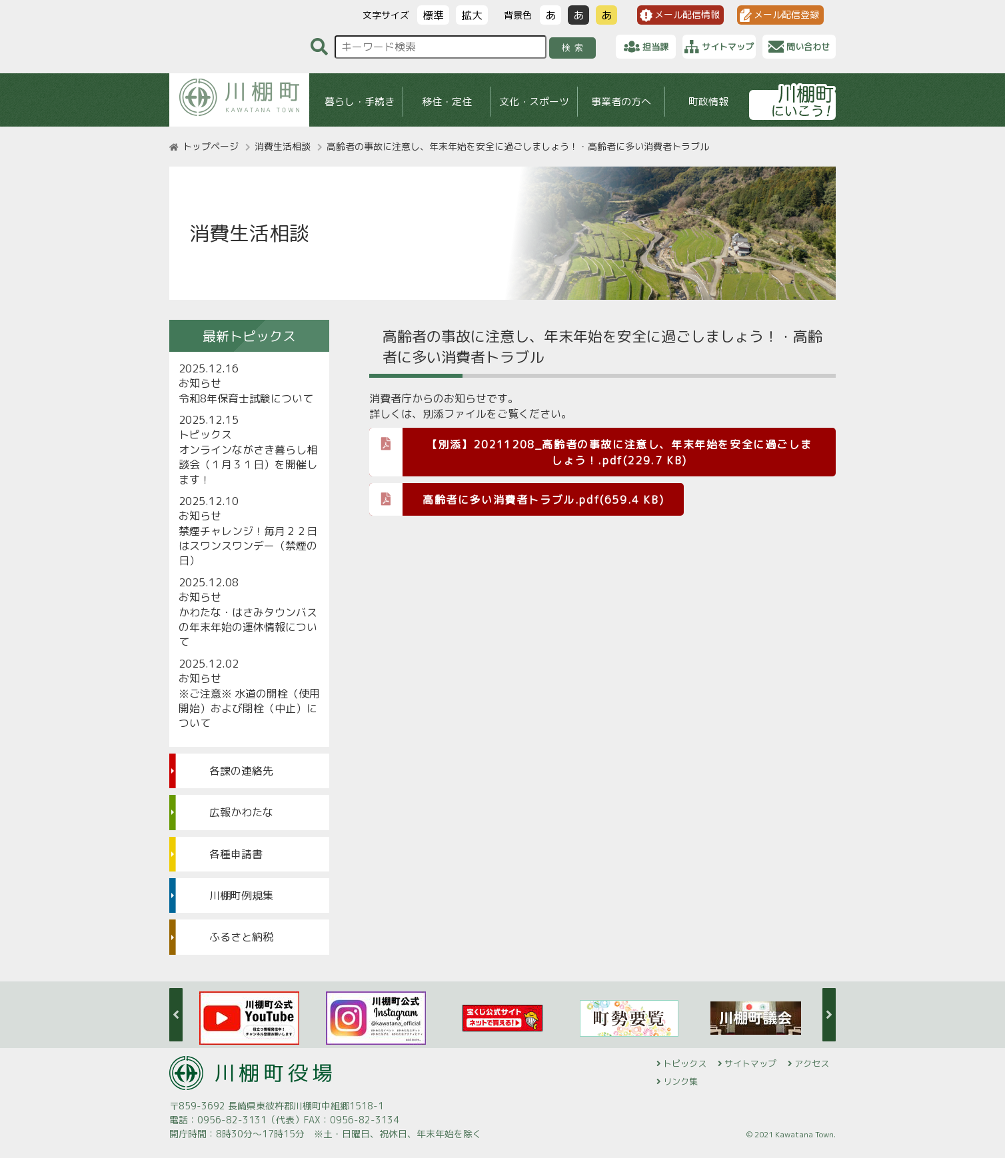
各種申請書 (236, 854)
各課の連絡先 (241, 771)
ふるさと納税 (241, 936)
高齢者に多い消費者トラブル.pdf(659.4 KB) (516, 498)
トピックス (684, 1063)
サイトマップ (750, 1063)
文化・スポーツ (534, 102)
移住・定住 (447, 102)
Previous (176, 1014)
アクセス (811, 1063)
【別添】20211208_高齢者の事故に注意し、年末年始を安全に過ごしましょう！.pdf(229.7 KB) (590, 448)
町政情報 (708, 102)
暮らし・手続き (360, 102)
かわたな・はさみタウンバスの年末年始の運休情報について (248, 627)
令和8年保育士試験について (246, 398)
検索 (575, 48)
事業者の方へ (621, 102)
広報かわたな (241, 812)
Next (829, 1014)
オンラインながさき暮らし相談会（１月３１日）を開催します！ (248, 464)
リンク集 (680, 1081)
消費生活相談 (283, 146)
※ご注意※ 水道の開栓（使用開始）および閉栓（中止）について (249, 708)
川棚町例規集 (241, 895)
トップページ (211, 146)
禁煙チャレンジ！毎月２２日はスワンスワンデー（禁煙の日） (248, 546)
